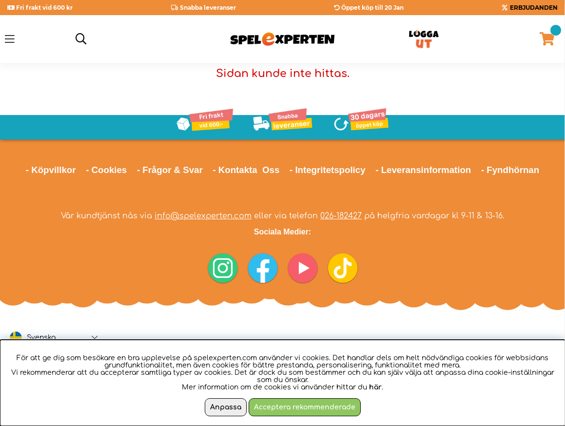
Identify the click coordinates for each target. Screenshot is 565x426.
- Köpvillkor (51, 170)
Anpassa (225, 407)
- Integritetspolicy (328, 170)
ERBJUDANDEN (534, 7)
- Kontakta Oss (246, 170)
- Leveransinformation (423, 170)
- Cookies (106, 170)
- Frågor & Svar (170, 170)
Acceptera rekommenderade (304, 407)
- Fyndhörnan (510, 170)
